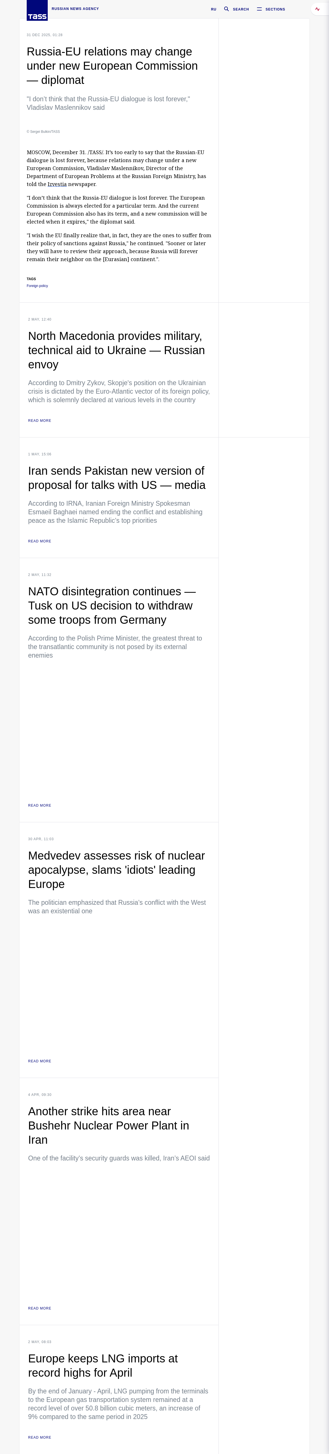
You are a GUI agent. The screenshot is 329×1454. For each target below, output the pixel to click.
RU (213, 9)
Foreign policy (37, 286)
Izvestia (57, 184)
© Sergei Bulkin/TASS (43, 132)
